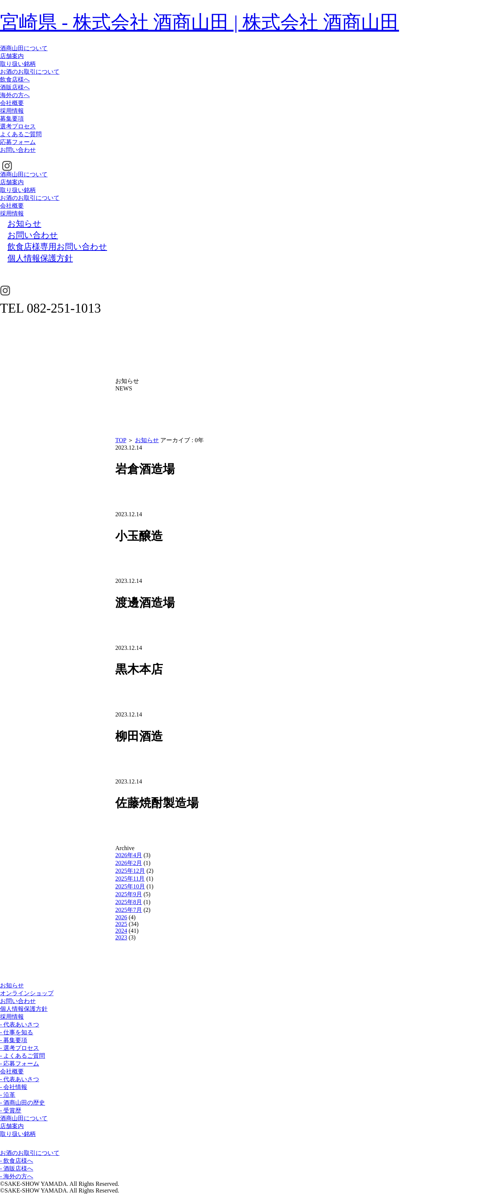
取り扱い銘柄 (18, 64)
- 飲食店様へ (16, 1161)
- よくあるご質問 (22, 1056)
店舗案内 (12, 56)
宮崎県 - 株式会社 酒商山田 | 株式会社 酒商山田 (199, 22)
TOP (120, 440)
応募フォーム (18, 142)
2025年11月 (130, 878)
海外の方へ (15, 95)
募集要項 (12, 118)
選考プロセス (18, 126)
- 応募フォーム (19, 1063)
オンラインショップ (27, 993)
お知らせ (147, 440)
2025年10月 (130, 886)
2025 (121, 924)
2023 (121, 937)
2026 (121, 917)
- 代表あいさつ (19, 1024)
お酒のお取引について (29, 71)
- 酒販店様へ (16, 1168)
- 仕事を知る (16, 1032)
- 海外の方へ (16, 1176)
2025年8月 (128, 902)
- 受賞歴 (10, 1110)
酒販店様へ (15, 87)
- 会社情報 (13, 1087)
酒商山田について (24, 48)
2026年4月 (128, 855)
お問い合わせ (18, 150)
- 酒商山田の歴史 (22, 1102)
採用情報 (12, 111)
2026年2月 (128, 863)
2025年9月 (128, 894)
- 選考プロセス (19, 1048)
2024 (121, 931)
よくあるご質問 (21, 134)
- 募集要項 (13, 1040)
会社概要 (12, 103)
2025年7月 (128, 910)
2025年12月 (130, 871)
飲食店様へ (15, 79)
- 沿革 (7, 1095)
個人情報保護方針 (24, 1009)
